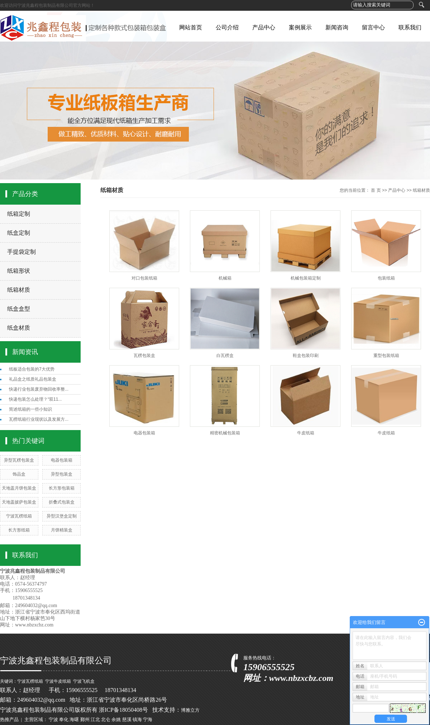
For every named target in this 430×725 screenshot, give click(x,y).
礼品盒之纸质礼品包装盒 (32, 379)
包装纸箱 (386, 278)
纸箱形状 (18, 271)
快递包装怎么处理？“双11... (35, 399)
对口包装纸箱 (144, 278)
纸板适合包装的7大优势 (31, 369)
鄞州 (85, 719)
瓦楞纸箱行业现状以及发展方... (38, 419)
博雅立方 (190, 710)
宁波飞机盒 (84, 681)
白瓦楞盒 (225, 355)
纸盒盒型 (18, 309)
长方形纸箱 (19, 530)
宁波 (53, 719)
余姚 (116, 719)
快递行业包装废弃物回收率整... (38, 389)
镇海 (137, 719)
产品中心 (263, 27)
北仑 (105, 719)
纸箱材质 (18, 290)
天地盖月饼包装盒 (19, 488)
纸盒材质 (18, 328)
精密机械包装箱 (225, 432)
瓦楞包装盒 (144, 355)
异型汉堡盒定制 (62, 516)
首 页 (376, 190)
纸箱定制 (18, 214)
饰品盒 (19, 474)
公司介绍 (227, 27)
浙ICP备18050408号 (123, 710)
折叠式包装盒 (62, 502)
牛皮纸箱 (305, 432)
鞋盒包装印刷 (306, 355)
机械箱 (225, 278)
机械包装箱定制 (306, 278)
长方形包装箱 (62, 488)
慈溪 (127, 719)
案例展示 (300, 27)
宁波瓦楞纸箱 (19, 516)
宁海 (147, 719)
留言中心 (373, 27)
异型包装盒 (61, 474)
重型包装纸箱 (386, 355)
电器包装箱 (61, 460)
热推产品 (9, 719)
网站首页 (190, 27)
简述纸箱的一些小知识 (30, 409)
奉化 (63, 719)
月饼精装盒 (61, 530)
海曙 (74, 719)
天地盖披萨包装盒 (19, 502)
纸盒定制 (18, 233)
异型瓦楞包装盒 (19, 460)
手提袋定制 (21, 252)
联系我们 (409, 27)
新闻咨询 (336, 27)
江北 (95, 719)
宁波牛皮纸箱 (58, 681)
